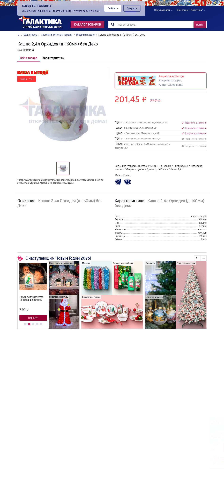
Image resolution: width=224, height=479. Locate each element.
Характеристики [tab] (53, 58)
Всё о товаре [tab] (28, 58)
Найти (200, 24)
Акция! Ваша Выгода (171, 76)
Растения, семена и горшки (56, 34)
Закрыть (132, 8)
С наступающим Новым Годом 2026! (54, 258)
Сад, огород (30, 34)
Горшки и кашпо (85, 34)
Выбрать (113, 8)
